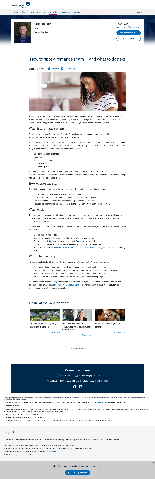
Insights (53, 12)
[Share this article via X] (74, 68)
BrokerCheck (100, 402)
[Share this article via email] (41, 69)
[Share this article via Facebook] (53, 68)
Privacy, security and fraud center (87, 440)
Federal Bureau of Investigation (93, 247)
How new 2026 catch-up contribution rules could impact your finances (76, 327)
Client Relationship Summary (53, 440)
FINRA (48, 452)
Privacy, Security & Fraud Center (66, 285)
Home (15, 12)
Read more (54, 332)
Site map (117, 440)
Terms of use (69, 440)
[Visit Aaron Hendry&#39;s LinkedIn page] (80, 387)
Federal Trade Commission (67, 247)
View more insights (77, 349)
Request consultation (129, 33)
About (24, 12)
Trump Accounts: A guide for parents (107, 325)
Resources (65, 12)
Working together (38, 12)
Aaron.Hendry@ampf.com (127, 27)
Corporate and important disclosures (28, 440)
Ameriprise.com (9, 440)
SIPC (54, 452)
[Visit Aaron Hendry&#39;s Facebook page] (75, 387)
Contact (77, 12)
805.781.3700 (122, 24)
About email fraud (106, 440)
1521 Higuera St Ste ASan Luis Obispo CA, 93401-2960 (84, 381)
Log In (139, 12)
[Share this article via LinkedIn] (66, 68)
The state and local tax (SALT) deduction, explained (43, 325)
